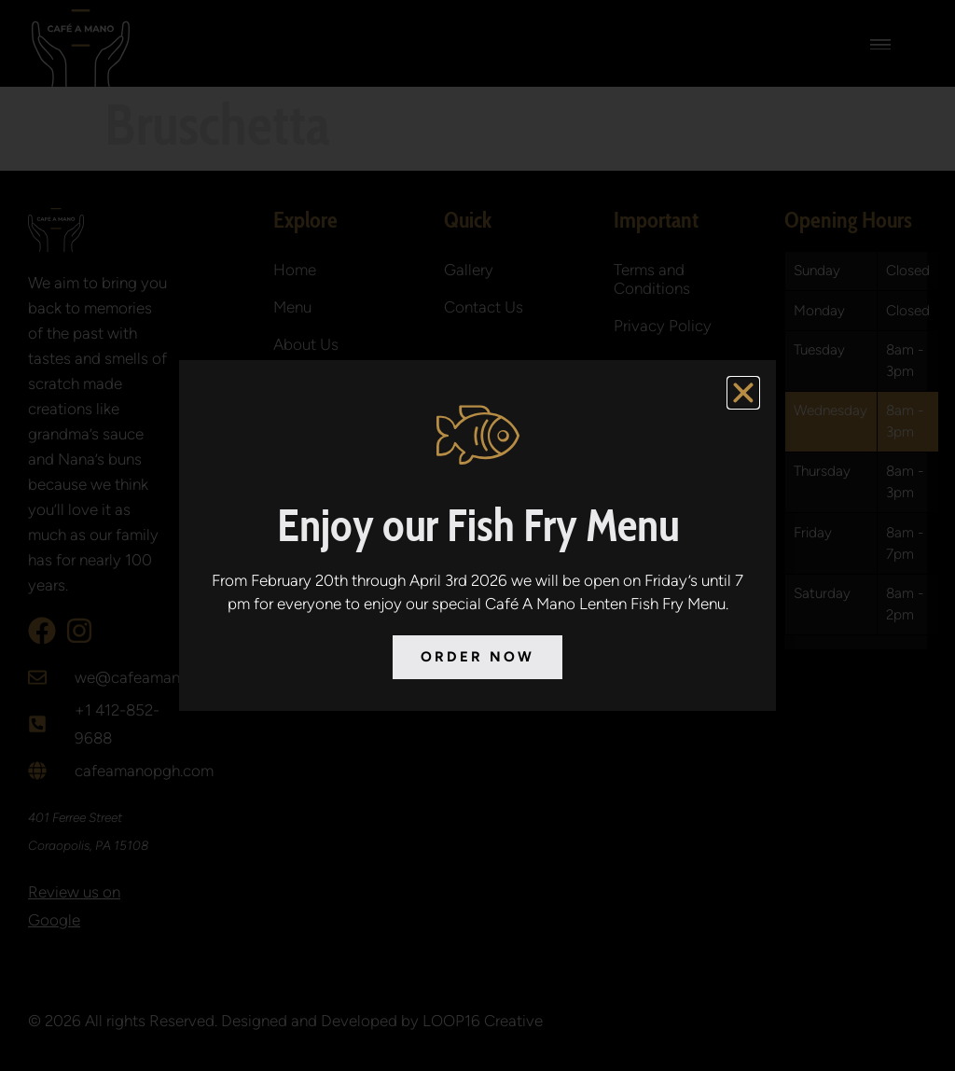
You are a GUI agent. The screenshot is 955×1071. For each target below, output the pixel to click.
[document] (477, 535)
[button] (743, 393)
